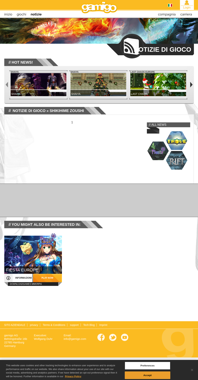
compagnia (167, 14)
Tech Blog (89, 324)
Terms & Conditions (54, 324)
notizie (36, 14)
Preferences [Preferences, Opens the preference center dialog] (147, 367)
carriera (186, 14)
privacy (34, 324)
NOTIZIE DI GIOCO (29, 111)
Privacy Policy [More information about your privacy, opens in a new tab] (73, 378)
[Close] (192, 372)
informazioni (23, 278)
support (74, 324)
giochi (21, 14)
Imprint (103, 324)
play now (47, 278)
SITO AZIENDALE (14, 324)
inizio (8, 14)
